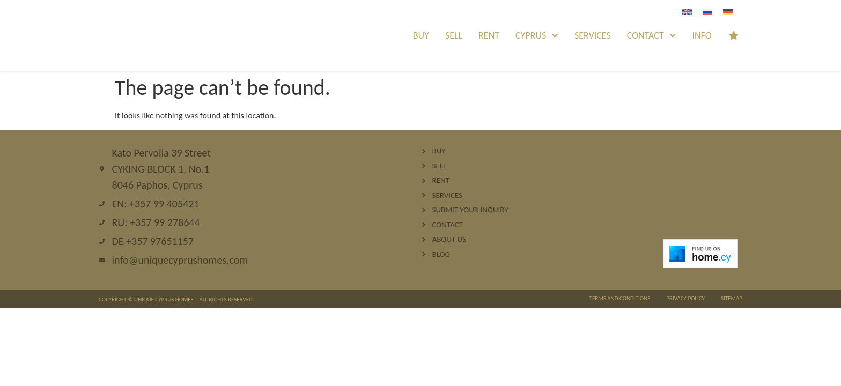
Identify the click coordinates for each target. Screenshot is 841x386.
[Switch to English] (687, 11)
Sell (453, 35)
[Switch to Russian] (707, 11)
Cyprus (536, 35)
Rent (488, 35)
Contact (651, 35)
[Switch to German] (728, 11)
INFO (701, 35)
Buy (421, 35)
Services (592, 35)
